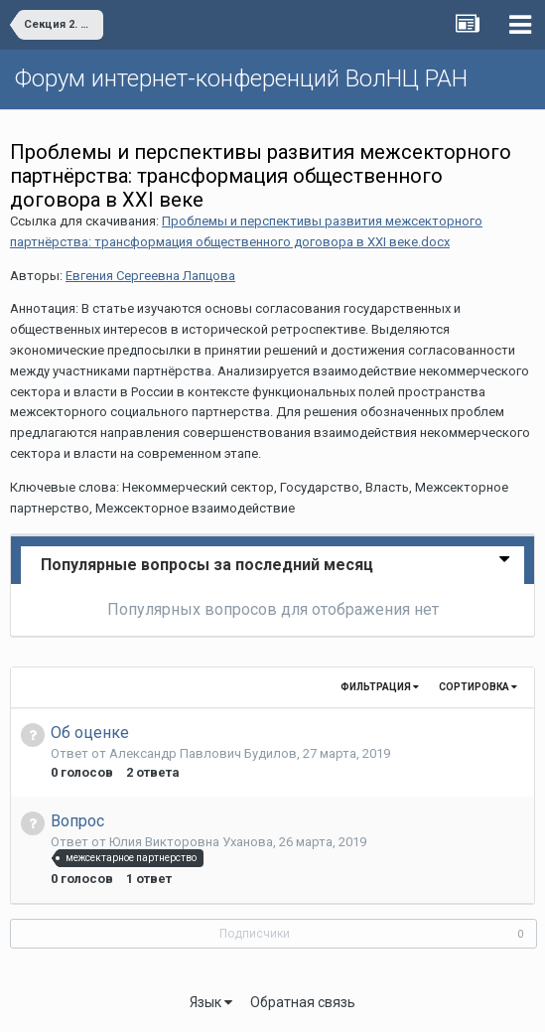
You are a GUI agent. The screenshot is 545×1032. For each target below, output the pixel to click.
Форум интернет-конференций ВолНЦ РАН (241, 78)
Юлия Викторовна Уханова (191, 841)
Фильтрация (380, 686)
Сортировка (478, 686)
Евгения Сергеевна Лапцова (150, 275)
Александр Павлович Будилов (203, 753)
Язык (211, 1002)
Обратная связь (302, 1002)
